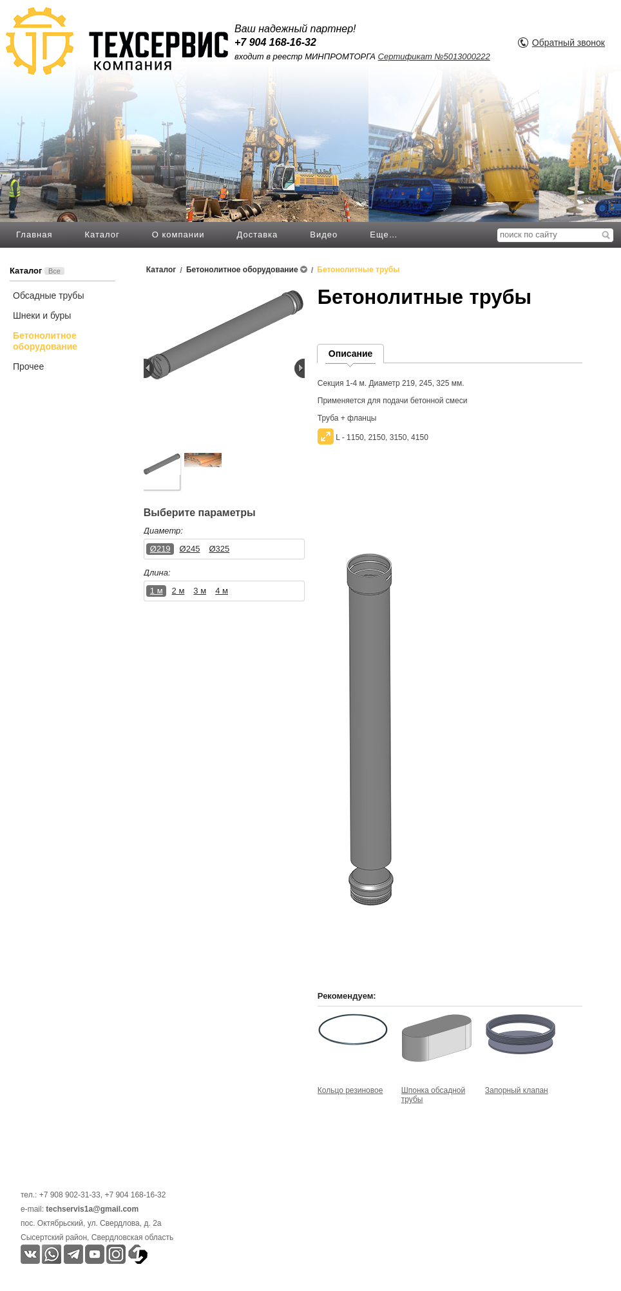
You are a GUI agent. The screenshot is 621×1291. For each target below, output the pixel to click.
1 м (156, 590)
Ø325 (219, 549)
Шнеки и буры (42, 315)
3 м (199, 590)
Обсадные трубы (48, 295)
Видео (324, 234)
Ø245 (190, 549)
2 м (178, 590)
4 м (221, 590)
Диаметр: (163, 530)
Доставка (257, 234)
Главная (34, 234)
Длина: (157, 572)
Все (54, 271)
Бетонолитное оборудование (45, 341)
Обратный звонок (568, 42)
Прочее (28, 366)
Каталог (101, 234)
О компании (178, 234)
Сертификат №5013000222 (434, 56)
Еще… (383, 234)
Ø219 (160, 549)
